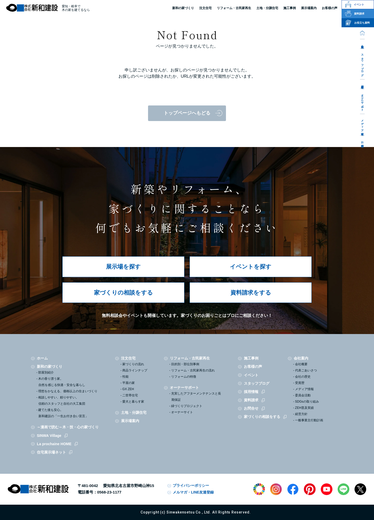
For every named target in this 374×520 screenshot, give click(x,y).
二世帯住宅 (130, 395)
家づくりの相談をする (123, 292)
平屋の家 (128, 383)
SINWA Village (49, 436)
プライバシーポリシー (191, 485)
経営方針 (301, 414)
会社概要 (301, 364)
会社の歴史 (303, 376)
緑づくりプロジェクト (186, 406)
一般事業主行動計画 (309, 420)
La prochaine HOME (54, 444)
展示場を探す (123, 266)
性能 (125, 376)
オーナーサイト (182, 412)
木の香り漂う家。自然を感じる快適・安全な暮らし (61, 382)
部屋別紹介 (46, 372)
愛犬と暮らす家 (133, 401)
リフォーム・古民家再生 (234, 8)
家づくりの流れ (133, 364)
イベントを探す (250, 266)
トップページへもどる (187, 113)
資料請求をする (250, 292)
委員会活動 (303, 395)
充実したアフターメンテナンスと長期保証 (196, 397)
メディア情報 (362, 124)
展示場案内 (130, 421)
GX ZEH (128, 389)
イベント (251, 375)
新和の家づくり (183, 8)
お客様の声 (253, 366)
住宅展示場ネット (51, 452)
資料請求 (251, 400)
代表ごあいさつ (306, 370)
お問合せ (362, 142)
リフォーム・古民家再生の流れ (193, 370)
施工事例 (251, 358)
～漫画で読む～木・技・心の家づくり (68, 427)
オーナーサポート (362, 101)
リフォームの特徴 (183, 376)
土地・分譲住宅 (267, 8)
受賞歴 (299, 383)
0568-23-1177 (109, 492)
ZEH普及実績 (304, 408)
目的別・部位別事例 (185, 364)
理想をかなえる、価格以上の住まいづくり (67, 391)
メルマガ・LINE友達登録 (193, 492)
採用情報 (362, 84)
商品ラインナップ (134, 370)
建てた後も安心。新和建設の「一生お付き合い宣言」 (63, 413)
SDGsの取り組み (307, 401)
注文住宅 (205, 8)
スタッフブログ (362, 63)
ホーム (42, 358)
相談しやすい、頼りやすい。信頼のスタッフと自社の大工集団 (61, 400)
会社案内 (362, 43)
